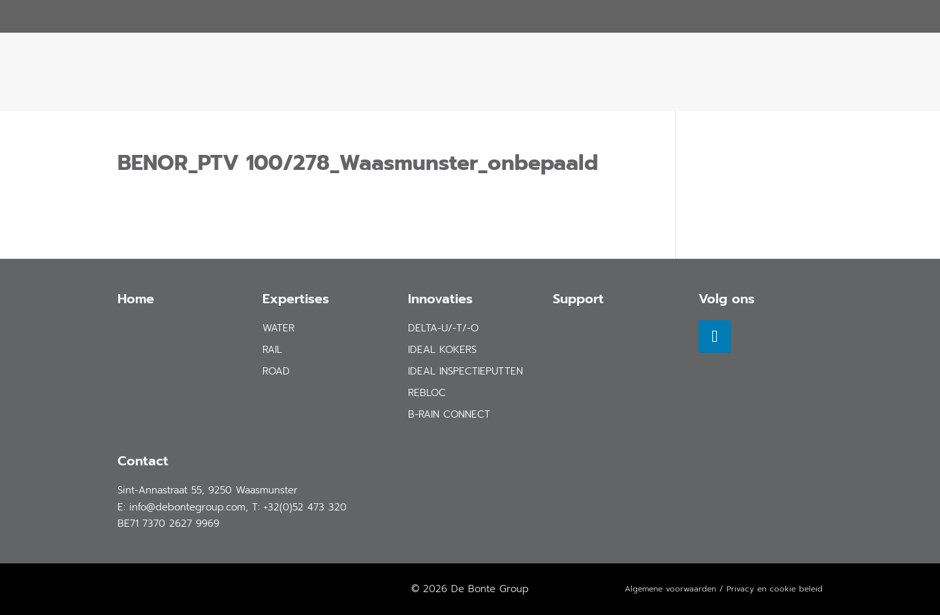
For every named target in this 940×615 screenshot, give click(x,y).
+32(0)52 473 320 (305, 507)
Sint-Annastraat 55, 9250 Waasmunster (208, 490)
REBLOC (427, 393)
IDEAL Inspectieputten (465, 371)
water (278, 328)
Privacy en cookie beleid (774, 589)
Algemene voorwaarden (670, 589)
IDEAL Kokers (442, 349)
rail (272, 349)
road (276, 371)
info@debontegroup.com (187, 507)
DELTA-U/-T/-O (443, 328)
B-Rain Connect (449, 414)
